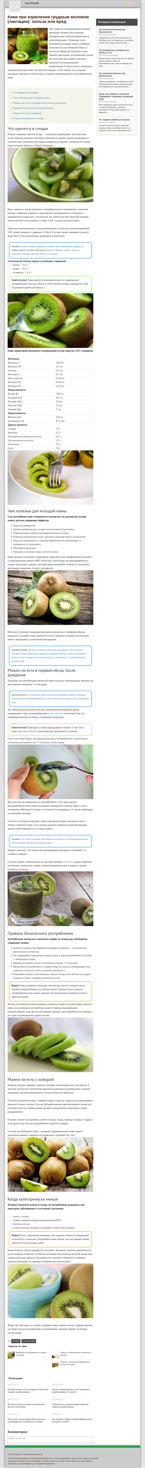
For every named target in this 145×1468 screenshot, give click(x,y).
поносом (68, 862)
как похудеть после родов (35, 657)
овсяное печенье (48, 254)
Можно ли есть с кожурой (27, 113)
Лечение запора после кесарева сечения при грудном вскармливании (28, 1391)
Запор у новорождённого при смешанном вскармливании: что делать (71, 1391)
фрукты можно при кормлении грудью (59, 246)
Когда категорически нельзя (28, 118)
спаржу (25, 254)
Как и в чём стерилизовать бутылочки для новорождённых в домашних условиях (26, 1420)
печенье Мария (54, 250)
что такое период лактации (36, 839)
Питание (16, 1341)
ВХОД (130, 3)
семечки (16, 254)
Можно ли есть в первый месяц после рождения (39, 103)
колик (51, 713)
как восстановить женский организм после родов (55, 650)
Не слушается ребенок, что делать (114, 120)
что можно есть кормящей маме (70, 839)
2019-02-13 (13, 1414)
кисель (75, 250)
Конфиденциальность (33, 1454)
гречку (34, 254)
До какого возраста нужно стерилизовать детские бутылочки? (26, 1405)
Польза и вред (28, 1341)
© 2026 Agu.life (15, 1454)
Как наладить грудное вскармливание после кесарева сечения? (72, 1420)
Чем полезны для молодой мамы (31, 98)
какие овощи (28, 246)
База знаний (32, 3)
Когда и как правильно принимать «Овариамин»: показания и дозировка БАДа (116, 96)
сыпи (60, 713)
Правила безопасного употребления (33, 108)
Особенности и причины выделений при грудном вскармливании (70, 1405)
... (128, 43)
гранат (66, 250)
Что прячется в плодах (25, 93)
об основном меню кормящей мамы (31, 843)
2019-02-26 (13, 1385)
